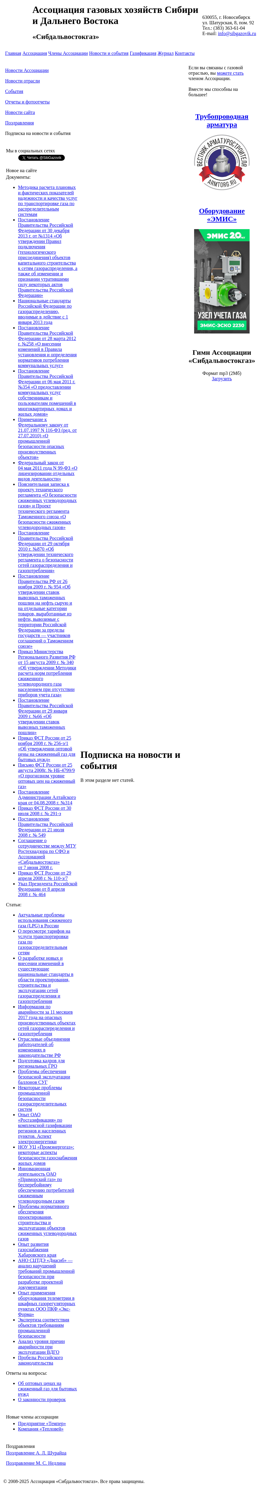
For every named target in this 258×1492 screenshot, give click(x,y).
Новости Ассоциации (27, 70)
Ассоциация (34, 53)
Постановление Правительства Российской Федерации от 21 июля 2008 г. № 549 (45, 827)
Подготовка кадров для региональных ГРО (41, 1063)
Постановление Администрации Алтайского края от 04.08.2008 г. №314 (47, 797)
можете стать (230, 73)
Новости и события (109, 53)
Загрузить (222, 378)
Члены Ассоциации (68, 53)
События (14, 91)
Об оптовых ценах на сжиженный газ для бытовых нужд (47, 1389)
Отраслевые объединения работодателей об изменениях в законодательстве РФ (44, 1047)
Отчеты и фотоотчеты (27, 101)
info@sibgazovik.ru (237, 33)
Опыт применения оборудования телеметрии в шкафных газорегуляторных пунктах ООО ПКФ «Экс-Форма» (46, 1303)
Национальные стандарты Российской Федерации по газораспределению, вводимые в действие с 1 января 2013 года (45, 311)
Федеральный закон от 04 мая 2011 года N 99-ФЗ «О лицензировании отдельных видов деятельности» (47, 470)
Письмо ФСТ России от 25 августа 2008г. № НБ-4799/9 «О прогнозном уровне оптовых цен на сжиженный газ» (46, 775)
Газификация (143, 53)
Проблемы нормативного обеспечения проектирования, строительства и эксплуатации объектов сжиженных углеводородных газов (47, 1222)
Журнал (165, 53)
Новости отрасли (22, 80)
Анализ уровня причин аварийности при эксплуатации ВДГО (41, 1347)
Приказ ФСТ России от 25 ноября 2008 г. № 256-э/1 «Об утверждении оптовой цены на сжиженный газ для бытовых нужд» (46, 748)
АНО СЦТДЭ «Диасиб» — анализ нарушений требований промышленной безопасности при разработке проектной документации (46, 1274)
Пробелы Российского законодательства (40, 1360)
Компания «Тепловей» (41, 1428)
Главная (13, 53)
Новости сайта (20, 112)
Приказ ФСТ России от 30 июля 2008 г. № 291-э (44, 811)
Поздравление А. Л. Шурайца (36, 1452)
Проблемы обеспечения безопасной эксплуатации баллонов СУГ (44, 1077)
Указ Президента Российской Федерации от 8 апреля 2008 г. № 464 (47, 889)
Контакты (185, 53)
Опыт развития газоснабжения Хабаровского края (37, 1249)
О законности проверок (42, 1399)
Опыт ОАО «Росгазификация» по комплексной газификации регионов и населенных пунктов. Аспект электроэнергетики (45, 1128)
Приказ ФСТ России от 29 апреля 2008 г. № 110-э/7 (44, 875)
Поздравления (19, 122)
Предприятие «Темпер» (42, 1423)
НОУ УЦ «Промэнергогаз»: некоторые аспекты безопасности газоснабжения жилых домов (47, 1155)
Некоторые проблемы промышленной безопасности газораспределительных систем (42, 1098)
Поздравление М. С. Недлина (36, 1463)
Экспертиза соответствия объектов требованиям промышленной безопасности (43, 1327)
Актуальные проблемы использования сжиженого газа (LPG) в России (45, 920)
